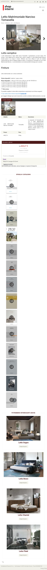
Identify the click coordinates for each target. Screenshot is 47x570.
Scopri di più (23, 446)
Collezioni (7, 23)
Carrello (42, 7)
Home (2, 23)
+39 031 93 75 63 (5, 1)
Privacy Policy (44, 568)
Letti (11, 23)
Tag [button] (3, 562)
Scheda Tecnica (6, 99)
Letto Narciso (16, 23)
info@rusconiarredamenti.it (18, 1)
